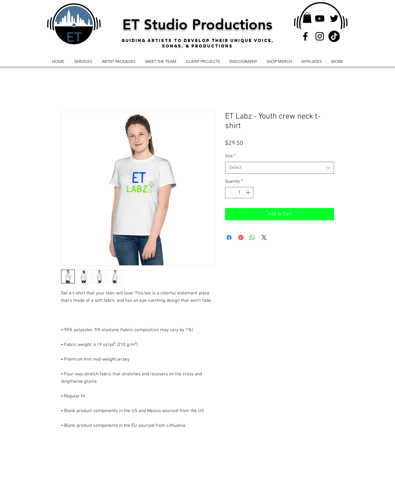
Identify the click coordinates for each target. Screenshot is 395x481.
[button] (307, 17)
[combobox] (279, 168)
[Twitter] (334, 18)
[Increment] (248, 192)
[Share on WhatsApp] (252, 237)
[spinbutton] (239, 192)
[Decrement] (230, 192)
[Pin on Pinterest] (240, 237)
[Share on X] (264, 237)
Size (230, 156)
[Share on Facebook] (229, 237)
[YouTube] (319, 18)
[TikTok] (334, 36)
